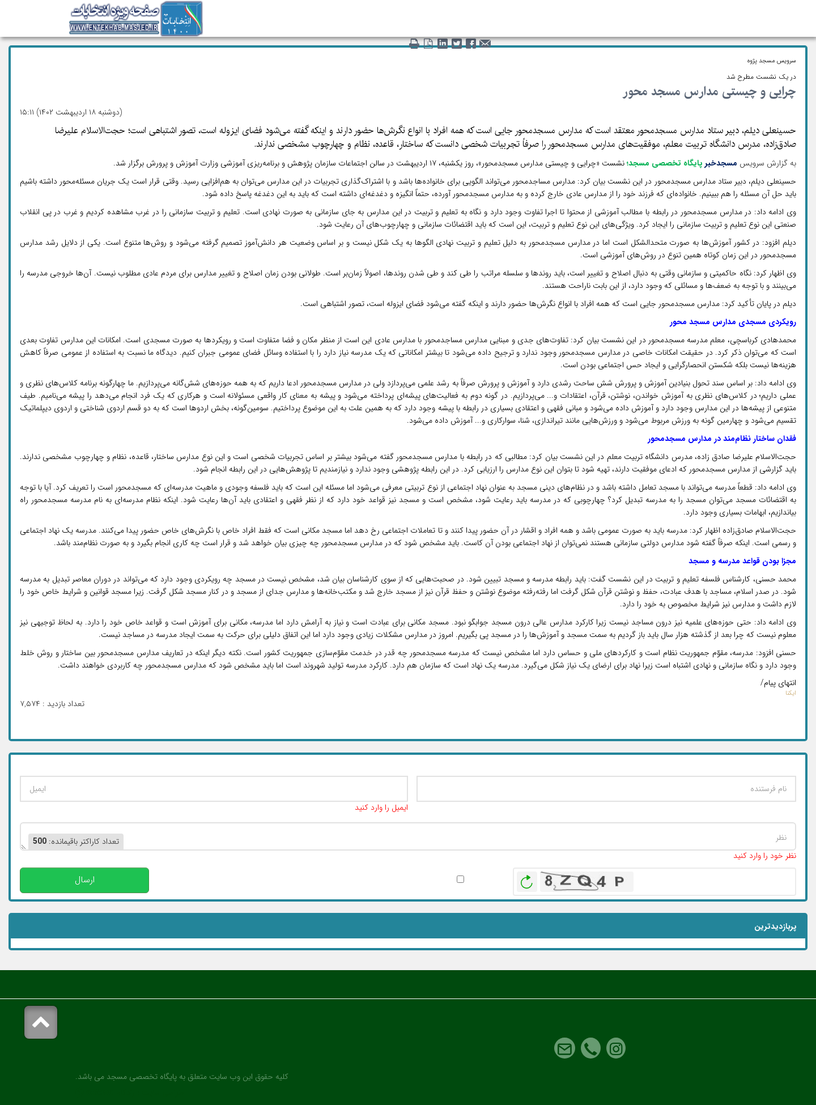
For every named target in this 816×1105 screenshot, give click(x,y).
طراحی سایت (163, 1092)
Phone (590, 1049)
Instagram (616, 1049)
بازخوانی (527, 879)
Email (565, 1049)
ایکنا (790, 693)
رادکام (125, 1092)
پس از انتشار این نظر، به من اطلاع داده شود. (382, 879)
